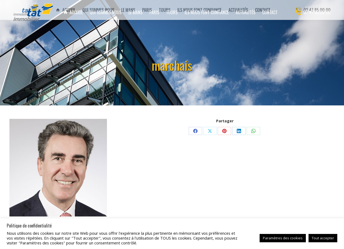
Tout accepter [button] (323, 238)
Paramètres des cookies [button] (283, 238)
